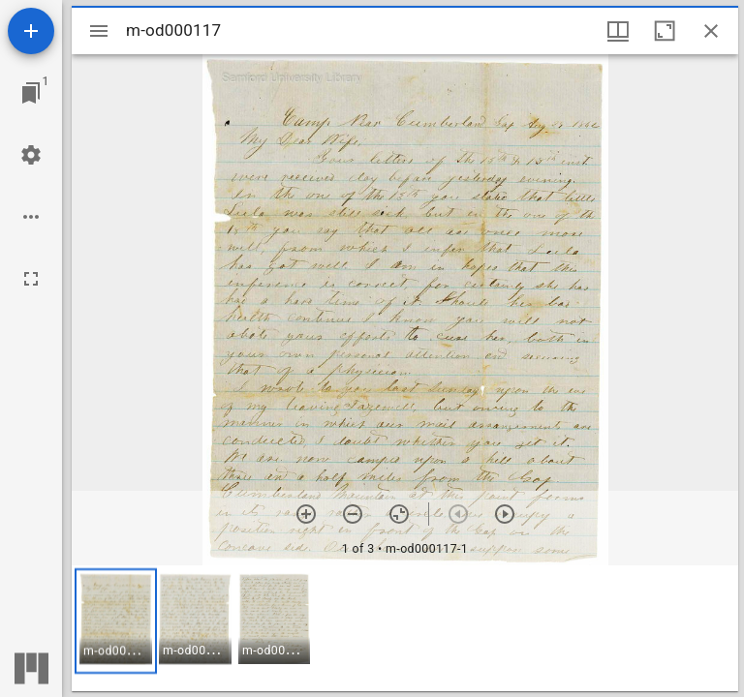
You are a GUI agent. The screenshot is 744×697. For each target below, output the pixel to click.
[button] (115, 621)
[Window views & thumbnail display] (618, 31)
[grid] (405, 628)
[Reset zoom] (399, 514)
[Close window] (711, 31)
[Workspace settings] (31, 155)
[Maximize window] (664, 31)
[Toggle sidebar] (99, 31)
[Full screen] (31, 279)
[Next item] (504, 514)
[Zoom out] (352, 514)
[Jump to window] (31, 93)
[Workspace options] (31, 217)
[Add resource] (31, 31)
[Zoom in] (306, 514)
